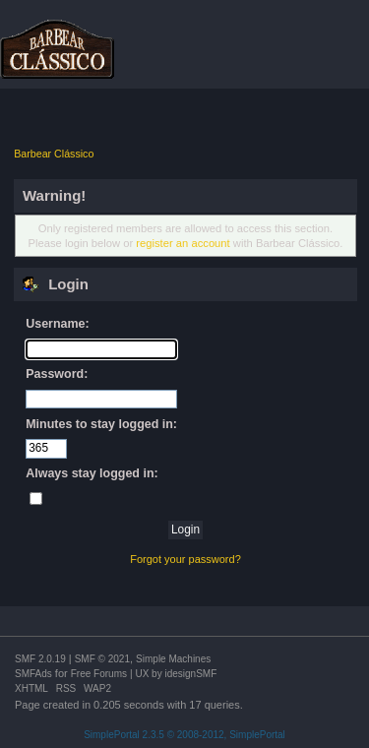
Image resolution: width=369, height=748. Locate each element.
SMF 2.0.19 (40, 659)
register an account (182, 243)
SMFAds (33, 673)
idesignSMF (190, 673)
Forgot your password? (185, 559)
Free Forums (99, 673)
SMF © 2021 (102, 659)
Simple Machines (173, 659)
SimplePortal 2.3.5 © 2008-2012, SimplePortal (184, 734)
